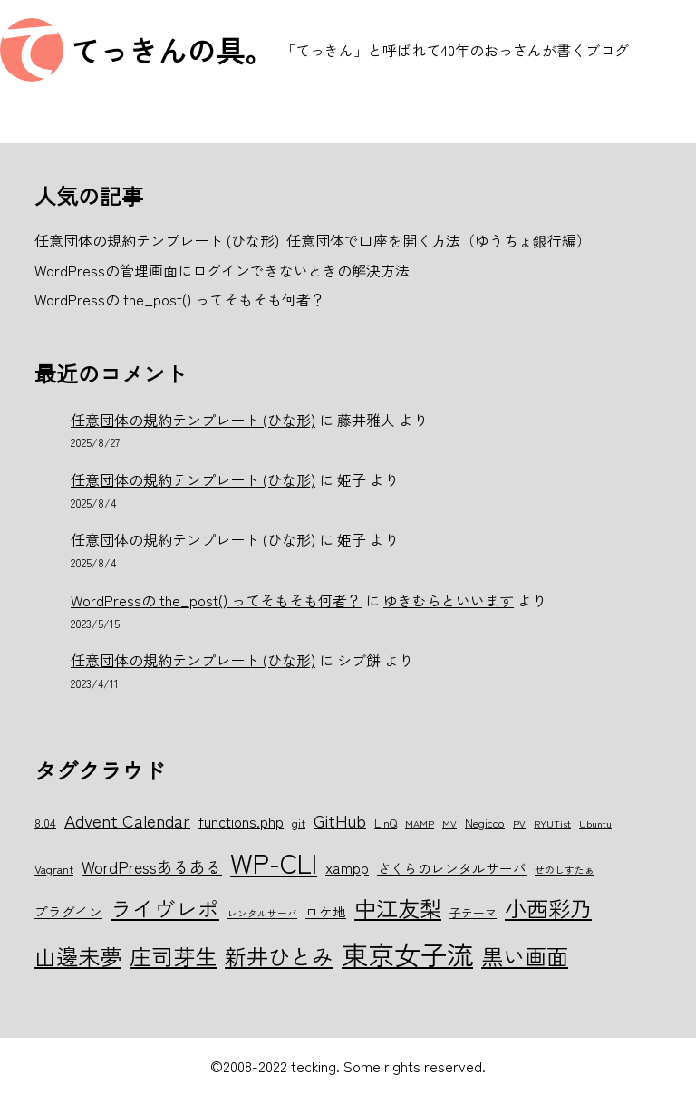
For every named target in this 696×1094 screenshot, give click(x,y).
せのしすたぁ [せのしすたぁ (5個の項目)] (564, 869)
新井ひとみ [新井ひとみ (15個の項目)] (279, 956)
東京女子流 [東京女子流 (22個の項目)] (407, 953)
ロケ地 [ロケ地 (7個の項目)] (325, 911)
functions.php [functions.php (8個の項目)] (241, 821)
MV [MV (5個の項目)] (449, 823)
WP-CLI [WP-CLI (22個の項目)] (273, 862)
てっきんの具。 (172, 50)
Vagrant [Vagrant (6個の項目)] (53, 868)
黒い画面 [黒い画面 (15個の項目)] (524, 956)
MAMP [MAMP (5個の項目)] (419, 823)
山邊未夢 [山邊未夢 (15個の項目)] (77, 956)
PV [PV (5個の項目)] (519, 823)
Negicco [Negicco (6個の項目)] (485, 822)
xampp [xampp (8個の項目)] (347, 867)
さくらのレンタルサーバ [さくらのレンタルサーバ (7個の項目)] (452, 867)
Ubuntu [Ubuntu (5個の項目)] (595, 823)
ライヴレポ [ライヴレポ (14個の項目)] (165, 908)
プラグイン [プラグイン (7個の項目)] (68, 911)
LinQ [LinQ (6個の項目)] (385, 822)
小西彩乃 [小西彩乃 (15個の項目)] (548, 908)
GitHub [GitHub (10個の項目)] (340, 820)
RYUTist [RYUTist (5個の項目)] (552, 823)
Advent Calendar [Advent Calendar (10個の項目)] (127, 820)
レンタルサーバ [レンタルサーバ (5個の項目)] (262, 913)
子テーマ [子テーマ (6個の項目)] (473, 912)
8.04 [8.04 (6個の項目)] (45, 822)
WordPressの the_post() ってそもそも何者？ (216, 600)
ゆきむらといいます (448, 600)
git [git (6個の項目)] (298, 822)
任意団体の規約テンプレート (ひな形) (193, 420)
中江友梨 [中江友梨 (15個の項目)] (397, 908)
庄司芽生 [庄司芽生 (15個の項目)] (173, 956)
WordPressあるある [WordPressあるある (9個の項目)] (152, 866)
